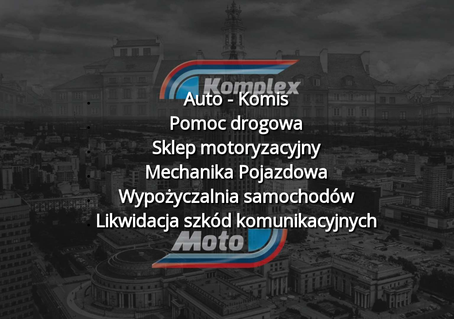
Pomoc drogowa (236, 123)
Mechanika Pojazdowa (236, 172)
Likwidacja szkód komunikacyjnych (236, 220)
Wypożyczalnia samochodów (236, 196)
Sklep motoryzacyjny (236, 147)
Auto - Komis (236, 98)
